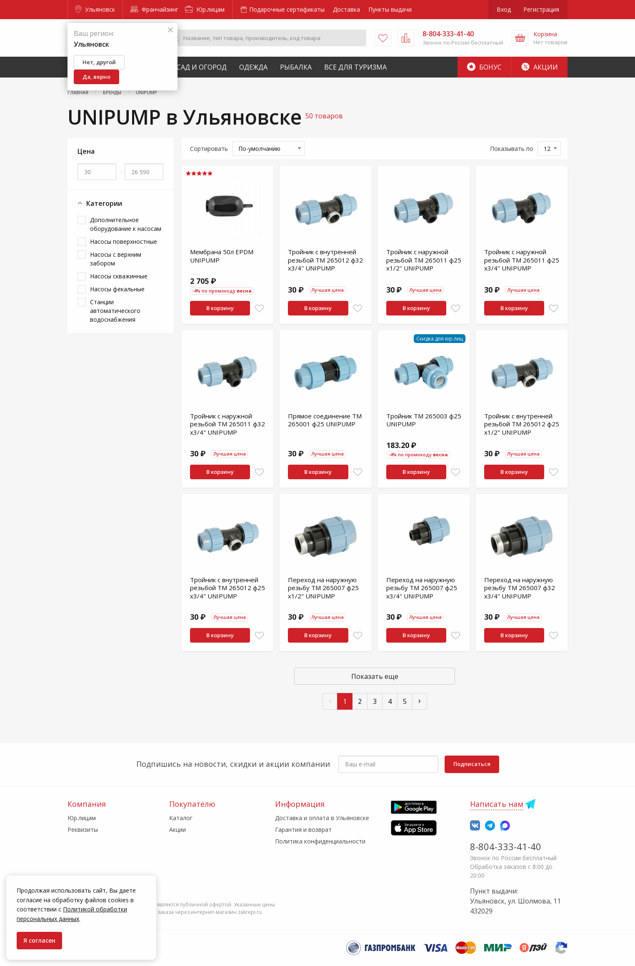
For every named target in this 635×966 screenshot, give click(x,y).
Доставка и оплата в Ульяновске (322, 818)
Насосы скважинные (119, 276)
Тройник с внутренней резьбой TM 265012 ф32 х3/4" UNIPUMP (325, 260)
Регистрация (541, 9)
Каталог (180, 818)
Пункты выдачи (390, 9)
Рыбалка (296, 67)
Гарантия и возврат (303, 829)
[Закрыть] (170, 30)
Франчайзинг (154, 9)
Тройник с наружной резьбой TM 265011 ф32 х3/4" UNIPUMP (227, 424)
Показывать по (511, 149)
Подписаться (471, 764)
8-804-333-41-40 (505, 846)
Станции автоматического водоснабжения (115, 310)
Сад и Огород (202, 67)
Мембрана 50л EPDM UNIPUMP (221, 256)
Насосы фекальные (117, 289)
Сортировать (209, 149)
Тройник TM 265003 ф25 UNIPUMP (423, 420)
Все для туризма (355, 67)
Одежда (253, 67)
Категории (100, 203)
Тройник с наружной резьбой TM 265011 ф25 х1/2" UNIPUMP (423, 260)
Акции (539, 67)
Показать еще (374, 676)
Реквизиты (83, 829)
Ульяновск (95, 9)
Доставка (346, 9)
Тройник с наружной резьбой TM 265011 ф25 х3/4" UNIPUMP (521, 260)
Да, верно (96, 76)
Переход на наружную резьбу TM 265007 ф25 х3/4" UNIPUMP (421, 588)
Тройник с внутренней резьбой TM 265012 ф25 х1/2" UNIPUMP (521, 424)
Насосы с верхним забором (115, 258)
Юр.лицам (205, 9)
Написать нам (496, 804)
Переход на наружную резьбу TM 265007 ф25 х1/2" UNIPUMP (323, 588)
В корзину (220, 308)
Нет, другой (99, 62)
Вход (504, 9)
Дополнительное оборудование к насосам (125, 224)
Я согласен (39, 940)
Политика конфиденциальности (320, 841)
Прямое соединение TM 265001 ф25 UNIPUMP (325, 420)
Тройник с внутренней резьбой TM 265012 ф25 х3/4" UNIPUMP (227, 588)
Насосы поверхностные (123, 241)
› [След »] (419, 700)
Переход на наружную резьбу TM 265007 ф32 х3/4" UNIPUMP (519, 588)
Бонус (484, 67)
